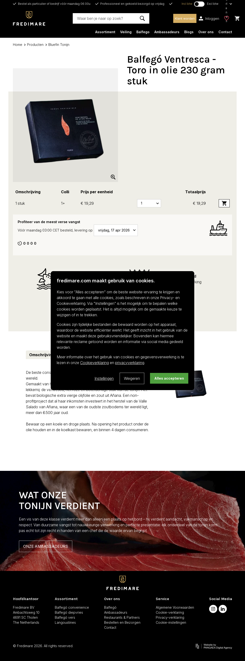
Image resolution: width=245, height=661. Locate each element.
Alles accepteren (169, 378)
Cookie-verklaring (170, 612)
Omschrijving (41, 354)
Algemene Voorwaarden (175, 607)
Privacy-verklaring (170, 617)
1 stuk (20, 203)
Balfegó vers (65, 617)
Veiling (126, 32)
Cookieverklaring (94, 362)
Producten (34, 45)
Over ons (206, 32)
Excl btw (212, 3)
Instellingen (104, 378)
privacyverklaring (129, 362)
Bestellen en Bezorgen (122, 622)
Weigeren (132, 378)
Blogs (189, 32)
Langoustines (65, 622)
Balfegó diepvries (69, 612)
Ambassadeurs (166, 32)
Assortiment (105, 32)
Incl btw (187, 3)
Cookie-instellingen (171, 622)
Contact (225, 32)
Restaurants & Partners (122, 617)
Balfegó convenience (72, 607)
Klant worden (185, 18)
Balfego (143, 32)
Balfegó (110, 607)
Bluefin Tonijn (57, 45)
